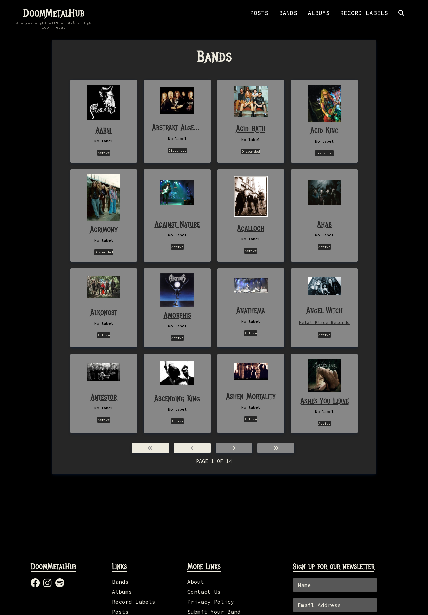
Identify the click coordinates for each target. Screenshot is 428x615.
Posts (120, 611)
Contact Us (204, 591)
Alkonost (103, 312)
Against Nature (177, 224)
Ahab (324, 224)
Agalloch (250, 228)
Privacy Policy (210, 601)
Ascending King (177, 398)
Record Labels (133, 601)
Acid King (324, 130)
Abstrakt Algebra (177, 127)
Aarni (104, 130)
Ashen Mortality (251, 396)
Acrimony (104, 229)
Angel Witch (324, 310)
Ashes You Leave (324, 401)
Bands (120, 581)
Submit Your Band (214, 611)
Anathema (250, 310)
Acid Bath (250, 128)
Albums (122, 591)
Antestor (104, 397)
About (195, 581)
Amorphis (177, 315)
